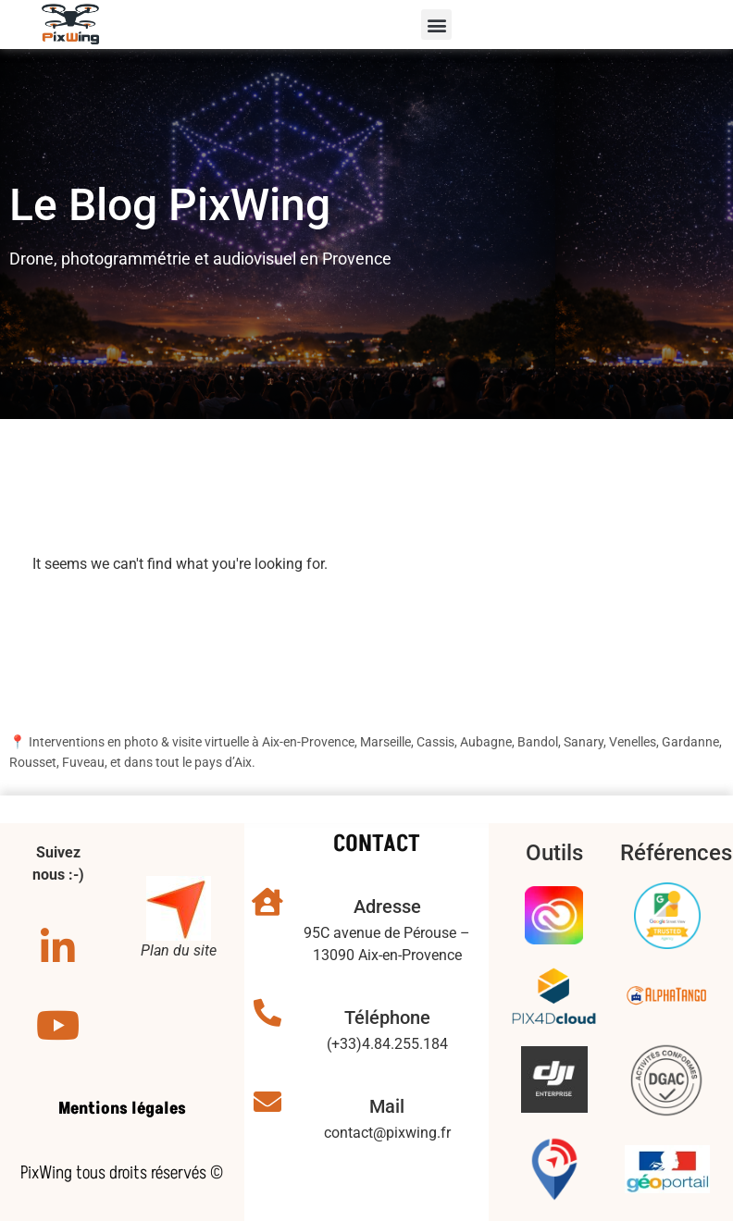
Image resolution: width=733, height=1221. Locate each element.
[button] (436, 24)
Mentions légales (122, 1108)
